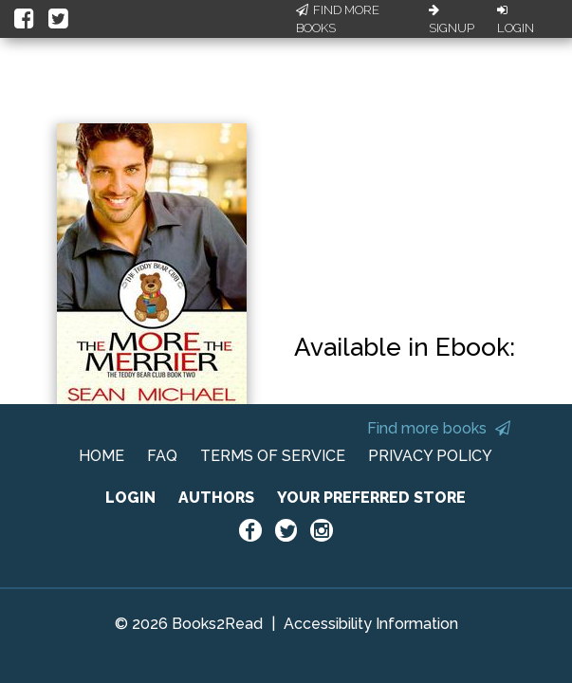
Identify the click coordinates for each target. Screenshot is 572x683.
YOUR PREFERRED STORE (371, 498)
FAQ (162, 456)
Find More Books (337, 19)
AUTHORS (216, 498)
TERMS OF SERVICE (272, 456)
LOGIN (130, 498)
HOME (101, 456)
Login (515, 20)
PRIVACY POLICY (430, 456)
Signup (451, 20)
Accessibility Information (371, 624)
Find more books (438, 428)
